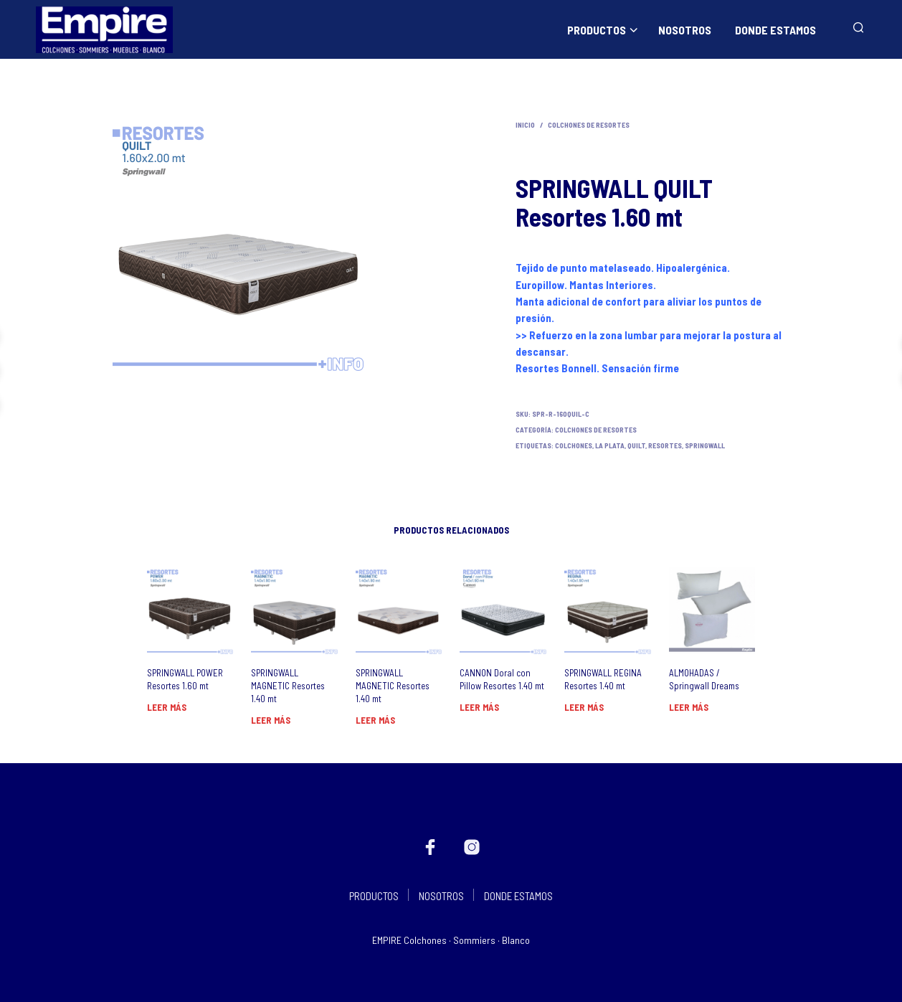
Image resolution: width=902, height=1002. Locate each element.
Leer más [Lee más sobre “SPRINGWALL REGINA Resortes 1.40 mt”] (584, 707)
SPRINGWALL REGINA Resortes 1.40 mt (603, 679)
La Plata (610, 445)
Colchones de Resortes (589, 124)
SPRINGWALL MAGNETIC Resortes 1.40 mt (288, 685)
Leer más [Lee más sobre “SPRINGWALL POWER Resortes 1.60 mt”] (166, 707)
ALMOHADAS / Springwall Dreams (704, 679)
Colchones (573, 445)
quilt (636, 445)
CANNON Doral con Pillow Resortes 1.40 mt (502, 679)
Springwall (705, 445)
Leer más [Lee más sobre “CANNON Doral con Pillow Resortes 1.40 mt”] (479, 707)
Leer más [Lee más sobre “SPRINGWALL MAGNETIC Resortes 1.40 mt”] (270, 720)
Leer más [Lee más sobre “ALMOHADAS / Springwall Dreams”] (688, 707)
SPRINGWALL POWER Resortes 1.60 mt (185, 679)
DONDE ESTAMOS (775, 30)
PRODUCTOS (596, 30)
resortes (665, 445)
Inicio (525, 124)
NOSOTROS (684, 30)
